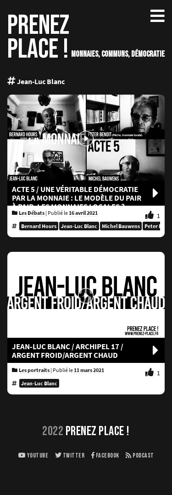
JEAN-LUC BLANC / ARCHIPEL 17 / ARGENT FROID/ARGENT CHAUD (86, 351)
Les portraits (34, 370)
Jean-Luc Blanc (79, 226)
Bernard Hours (38, 226)
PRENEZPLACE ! (38, 37)
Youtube (33, 455)
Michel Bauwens (121, 226)
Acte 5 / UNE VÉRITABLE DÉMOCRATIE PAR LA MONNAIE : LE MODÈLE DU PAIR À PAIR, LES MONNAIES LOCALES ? (86, 198)
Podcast (140, 455)
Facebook (105, 455)
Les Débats (31, 212)
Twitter (70, 455)
